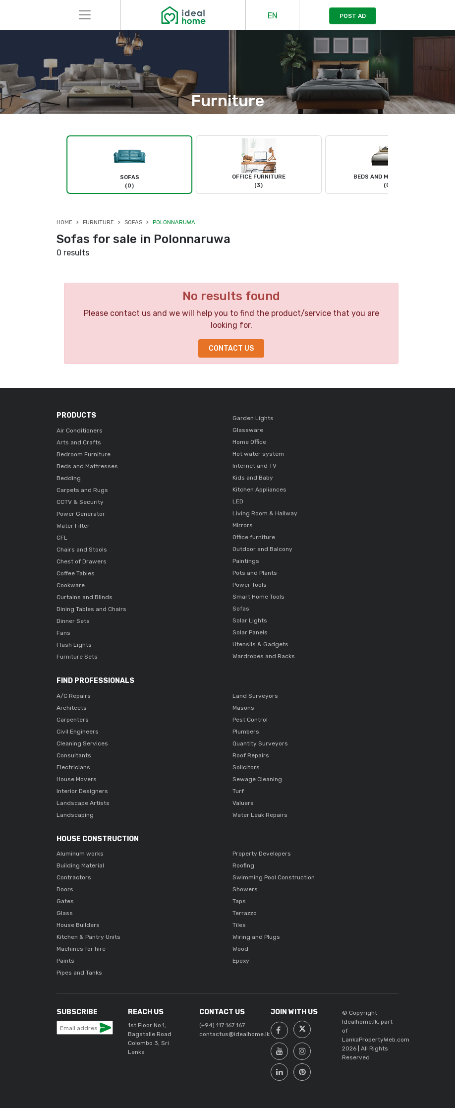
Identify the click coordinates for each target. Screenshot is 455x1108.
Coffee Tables (76, 573)
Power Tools (249, 584)
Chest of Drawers (82, 561)
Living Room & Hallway (264, 513)
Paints (65, 960)
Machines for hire (81, 948)
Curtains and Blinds (85, 597)
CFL (62, 537)
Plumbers (245, 731)
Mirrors (242, 525)
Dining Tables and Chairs (91, 609)
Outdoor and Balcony (262, 549)
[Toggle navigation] (84, 15)
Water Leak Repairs (259, 814)
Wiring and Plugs (256, 936)
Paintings (245, 560)
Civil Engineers (78, 731)
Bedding (69, 478)
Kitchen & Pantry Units (88, 936)
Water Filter (73, 525)
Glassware (247, 430)
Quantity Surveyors (260, 743)
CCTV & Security (80, 501)
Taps (239, 901)
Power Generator (81, 513)
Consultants (74, 755)
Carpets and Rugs (82, 490)
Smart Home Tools (258, 596)
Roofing (243, 865)
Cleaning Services (82, 743)
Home (64, 222)
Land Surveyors (255, 695)
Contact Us (231, 348)
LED (237, 501)
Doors (65, 889)
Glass (65, 913)
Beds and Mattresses (87, 466)
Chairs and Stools (82, 549)
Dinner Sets (73, 620)
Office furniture (253, 537)
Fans (63, 632)
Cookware (71, 585)
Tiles (239, 925)
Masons (243, 707)
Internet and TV (254, 465)
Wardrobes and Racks (263, 656)
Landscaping (75, 814)
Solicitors (246, 767)
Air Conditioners (80, 430)
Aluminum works (80, 853)
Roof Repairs (250, 755)
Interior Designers (82, 791)
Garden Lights (253, 418)
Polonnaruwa (174, 222)
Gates (65, 901)
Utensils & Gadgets (260, 644)
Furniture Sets (77, 656)
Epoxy (240, 960)
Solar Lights (249, 620)
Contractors (74, 877)
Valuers (243, 803)
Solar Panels (250, 632)
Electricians (73, 767)
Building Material (80, 865)
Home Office (249, 441)
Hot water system (258, 453)
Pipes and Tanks (79, 972)
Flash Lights (74, 644)
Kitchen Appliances (259, 489)
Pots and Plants (254, 572)
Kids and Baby (252, 477)
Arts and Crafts (79, 442)
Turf (238, 791)
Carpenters (73, 719)
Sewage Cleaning (257, 779)
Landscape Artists (83, 803)
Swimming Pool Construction (273, 877)
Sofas (133, 222)
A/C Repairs (74, 695)
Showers (245, 889)
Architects (72, 707)
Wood (240, 948)
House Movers (77, 779)
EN (273, 15)
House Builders (78, 925)
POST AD (353, 15)
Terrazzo (244, 913)
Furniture (98, 222)
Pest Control (250, 719)
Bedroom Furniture (84, 454)
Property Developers (261, 853)
